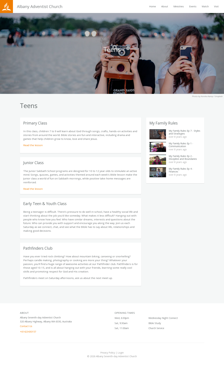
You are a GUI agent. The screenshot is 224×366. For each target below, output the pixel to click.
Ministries (178, 6)
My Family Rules (163, 123)
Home (152, 6)
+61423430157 (28, 331)
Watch (205, 6)
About (164, 6)
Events (192, 6)
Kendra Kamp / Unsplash (212, 96)
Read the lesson (33, 145)
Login (121, 352)
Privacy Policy (107, 352)
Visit (216, 6)
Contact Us (26, 326)
